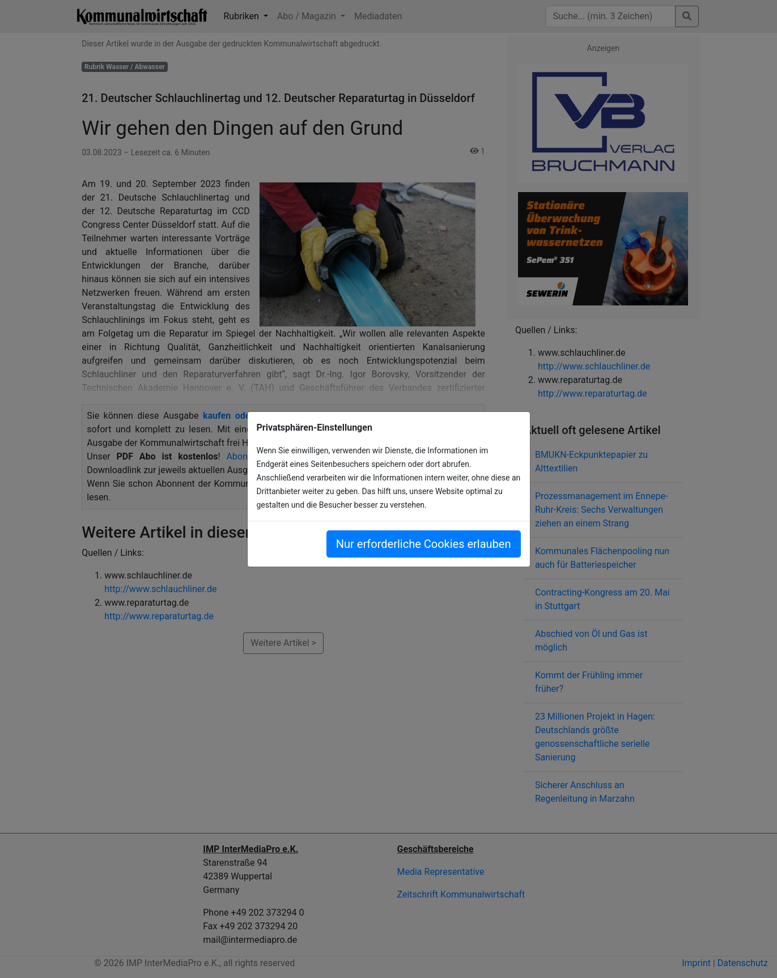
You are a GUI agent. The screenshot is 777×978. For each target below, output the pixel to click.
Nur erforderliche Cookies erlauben (423, 544)
